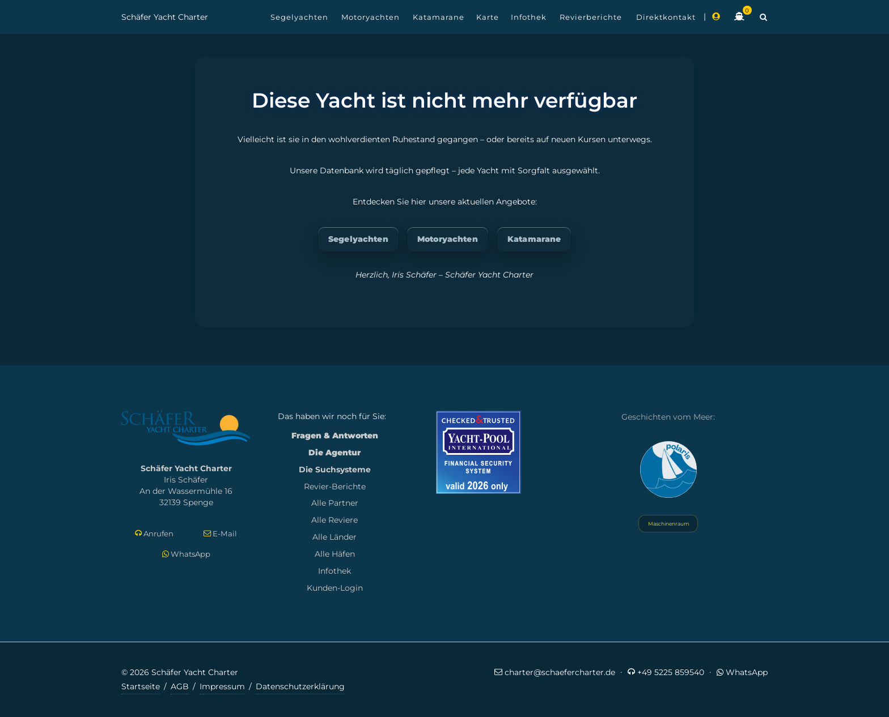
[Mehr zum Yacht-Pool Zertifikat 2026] (478, 452)
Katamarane (534, 239)
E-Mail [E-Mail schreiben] (220, 533)
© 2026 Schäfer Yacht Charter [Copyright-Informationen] (179, 672)
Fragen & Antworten (334, 435)
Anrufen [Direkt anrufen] (154, 533)
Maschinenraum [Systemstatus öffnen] (668, 523)
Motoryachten (447, 239)
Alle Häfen (335, 554)
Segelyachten (358, 239)
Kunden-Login (335, 588)
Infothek (334, 571)
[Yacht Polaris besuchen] (668, 469)
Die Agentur (334, 452)
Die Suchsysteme (335, 469)
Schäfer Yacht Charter (164, 17)
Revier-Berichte (335, 486)
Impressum (222, 686)
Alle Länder (334, 537)
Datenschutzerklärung (300, 686)
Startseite (140, 686)
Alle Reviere (334, 520)
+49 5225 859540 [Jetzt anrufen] (666, 672)
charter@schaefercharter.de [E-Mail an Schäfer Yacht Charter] (554, 672)
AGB (180, 686)
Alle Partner (334, 503)
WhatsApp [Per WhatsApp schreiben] (186, 553)
